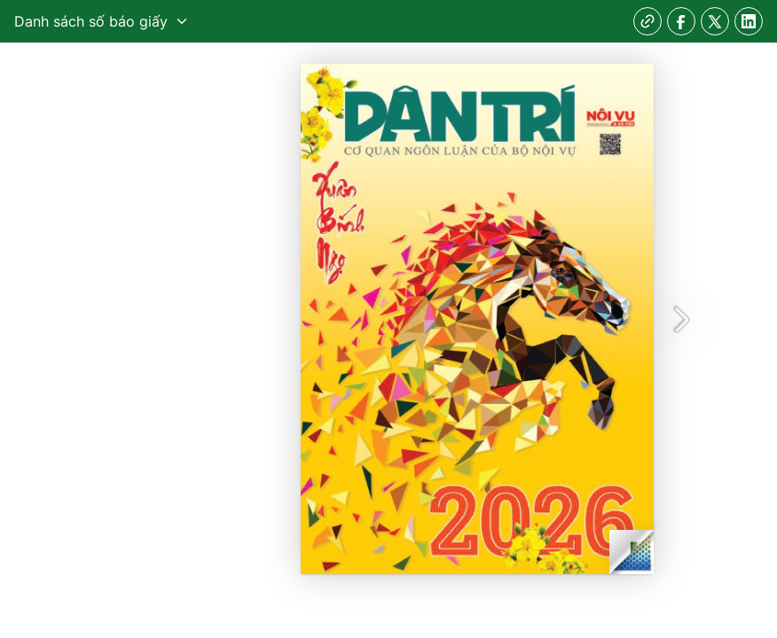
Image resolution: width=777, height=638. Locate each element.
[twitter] (715, 21)
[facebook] (681, 21)
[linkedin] (748, 21)
